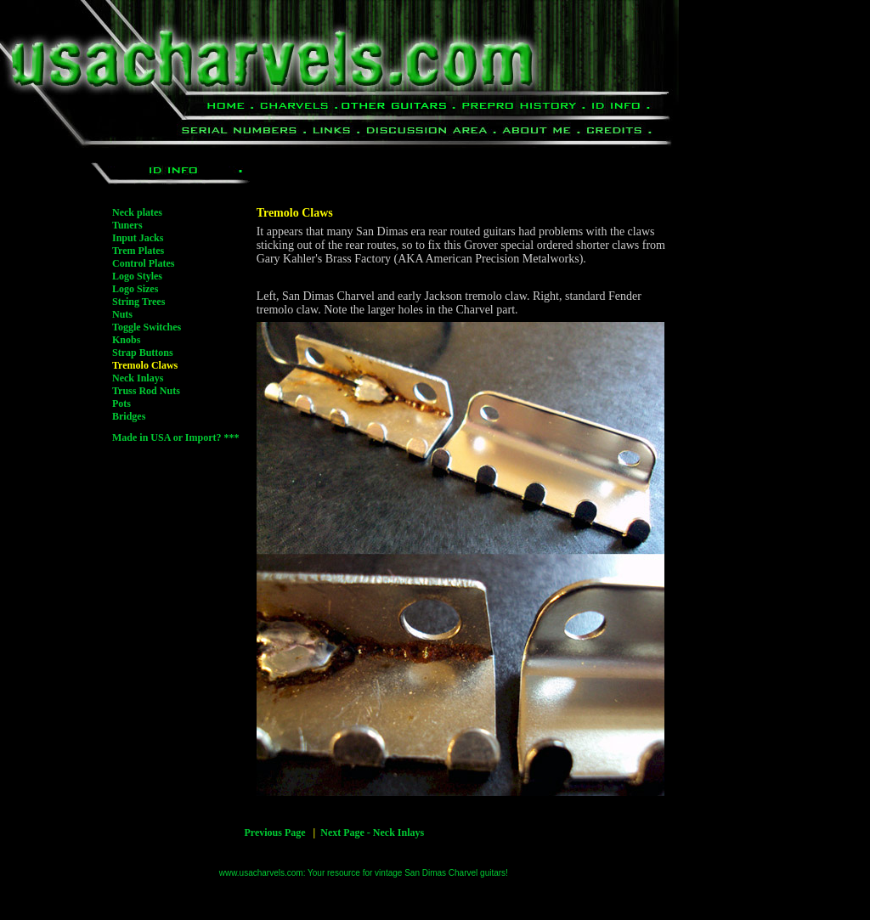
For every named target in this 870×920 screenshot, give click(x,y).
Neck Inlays (137, 378)
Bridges (128, 416)
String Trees (138, 302)
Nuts (122, 314)
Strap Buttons (142, 352)
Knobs (126, 340)
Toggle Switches (146, 327)
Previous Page (274, 832)
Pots (121, 403)
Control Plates (143, 263)
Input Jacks (137, 238)
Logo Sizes (135, 289)
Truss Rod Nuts (146, 391)
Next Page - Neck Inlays (372, 832)
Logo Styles (137, 276)
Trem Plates (138, 251)
